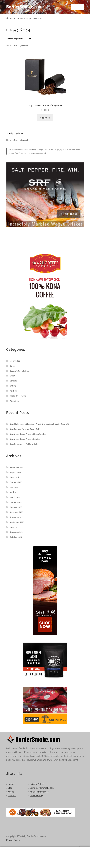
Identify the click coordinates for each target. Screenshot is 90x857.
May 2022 (14, 487)
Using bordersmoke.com (42, 787)
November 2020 (16, 532)
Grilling (13, 385)
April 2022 (14, 492)
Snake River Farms (18, 395)
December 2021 (16, 512)
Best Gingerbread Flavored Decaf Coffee (28, 434)
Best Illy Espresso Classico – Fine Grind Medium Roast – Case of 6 (39, 424)
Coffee (12, 366)
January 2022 (16, 507)
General (13, 380)
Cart (69, 849)
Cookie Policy (36, 795)
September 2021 (17, 522)
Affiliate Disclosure (39, 791)
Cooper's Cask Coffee (19, 371)
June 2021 (14, 527)
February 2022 (16, 502)
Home (12, 18)
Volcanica (14, 401)
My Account (15, 852)
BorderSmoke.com (24, 7)
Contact (12, 795)
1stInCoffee (15, 361)
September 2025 (17, 467)
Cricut (12, 375)
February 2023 (16, 482)
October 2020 (16, 537)
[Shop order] (18, 38)
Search (45, 852)
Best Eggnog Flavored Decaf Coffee (26, 429)
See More (45, 117)
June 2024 (14, 477)
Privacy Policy (37, 783)
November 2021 (16, 517)
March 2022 (15, 497)
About (11, 791)
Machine (13, 390)
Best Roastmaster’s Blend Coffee (24, 444)
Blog (10, 787)
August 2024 (15, 472)
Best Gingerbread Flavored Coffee (25, 439)
